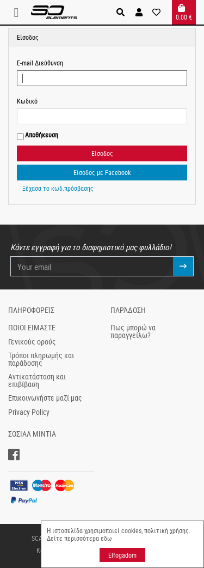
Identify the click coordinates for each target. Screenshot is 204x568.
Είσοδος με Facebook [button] (102, 172)
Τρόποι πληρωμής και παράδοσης (41, 359)
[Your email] (92, 266)
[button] (139, 12)
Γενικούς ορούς (32, 342)
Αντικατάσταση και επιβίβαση (37, 380)
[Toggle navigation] (19, 12)
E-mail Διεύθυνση (40, 62)
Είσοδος (102, 153)
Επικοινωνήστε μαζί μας (45, 398)
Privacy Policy (29, 412)
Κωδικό (27, 100)
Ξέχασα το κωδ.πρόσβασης (58, 188)
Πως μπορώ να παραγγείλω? (133, 331)
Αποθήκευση (41, 134)
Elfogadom (122, 555)
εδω (106, 538)
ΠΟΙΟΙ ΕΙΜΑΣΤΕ (31, 328)
